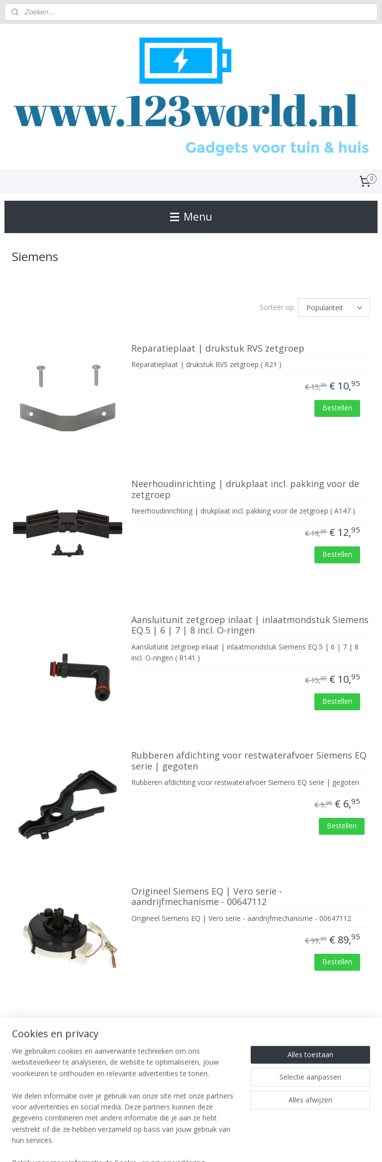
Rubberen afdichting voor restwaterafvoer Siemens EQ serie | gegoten (249, 761)
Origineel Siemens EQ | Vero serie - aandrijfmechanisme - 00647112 (206, 896)
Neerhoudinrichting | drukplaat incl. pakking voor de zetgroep (245, 490)
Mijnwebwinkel (304, 1144)
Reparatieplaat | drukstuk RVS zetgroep (217, 348)
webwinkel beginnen (217, 1144)
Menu (191, 217)
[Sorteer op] (334, 307)
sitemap (158, 1144)
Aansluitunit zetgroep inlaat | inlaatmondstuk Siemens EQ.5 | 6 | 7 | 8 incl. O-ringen (250, 625)
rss (179, 1144)
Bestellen (337, 407)
